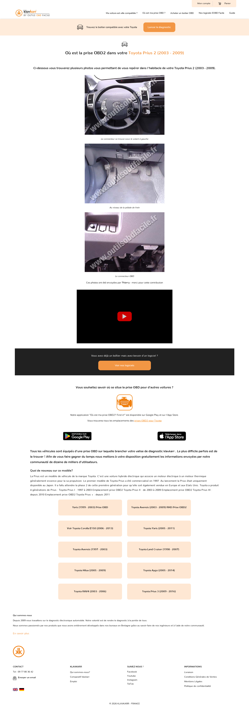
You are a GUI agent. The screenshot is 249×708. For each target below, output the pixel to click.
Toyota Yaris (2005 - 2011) (159, 528)
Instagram (132, 680)
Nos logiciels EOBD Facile (211, 12)
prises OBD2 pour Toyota (148, 421)
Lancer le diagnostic (159, 27)
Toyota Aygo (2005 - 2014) (159, 570)
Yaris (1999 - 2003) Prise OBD (90, 507)
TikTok (130, 684)
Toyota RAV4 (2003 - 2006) (90, 591)
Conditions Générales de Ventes (200, 677)
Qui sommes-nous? (80, 672)
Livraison (188, 672)
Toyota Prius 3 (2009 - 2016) (159, 591)
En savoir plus (21, 633)
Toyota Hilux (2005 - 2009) (90, 570)
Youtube (131, 676)
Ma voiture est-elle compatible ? (121, 13)
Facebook (132, 672)
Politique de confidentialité (197, 686)
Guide (232, 12)
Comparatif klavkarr (79, 677)
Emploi (73, 681)
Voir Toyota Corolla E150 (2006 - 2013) (90, 528)
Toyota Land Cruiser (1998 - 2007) (159, 549)
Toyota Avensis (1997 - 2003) (90, 549)
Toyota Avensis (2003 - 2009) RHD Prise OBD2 (159, 507)
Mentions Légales (193, 681)
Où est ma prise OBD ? (153, 12)
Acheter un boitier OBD (182, 13)
